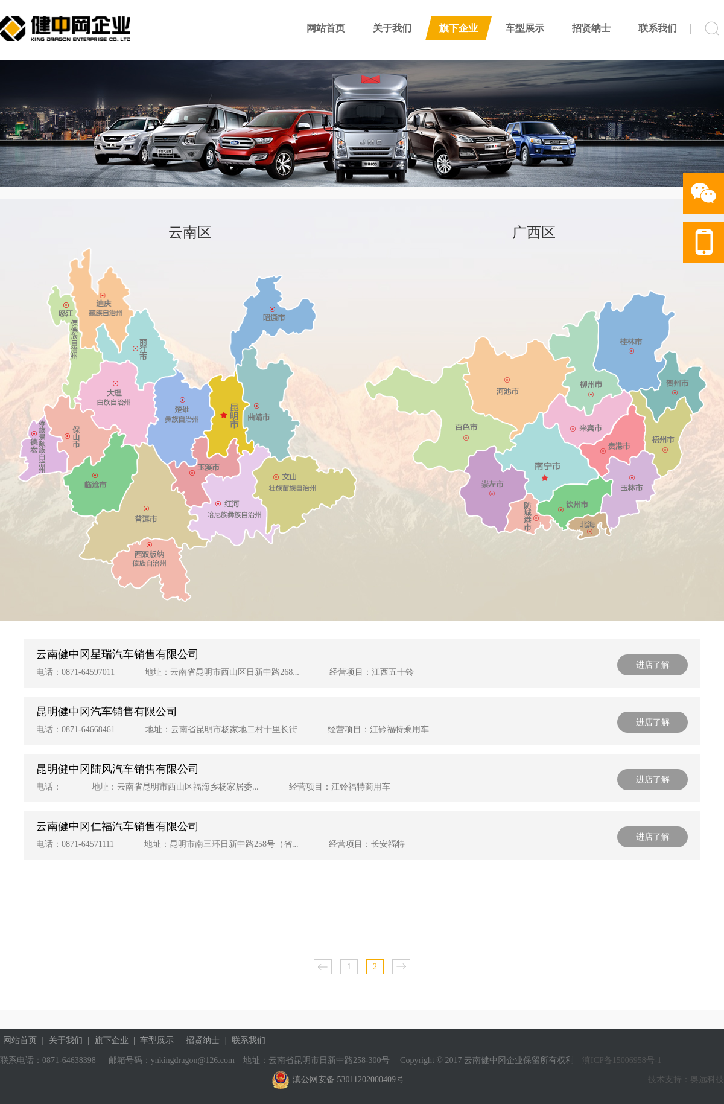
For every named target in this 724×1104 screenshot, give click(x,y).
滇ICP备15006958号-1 (621, 1060)
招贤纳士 (591, 28)
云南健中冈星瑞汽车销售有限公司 (117, 654)
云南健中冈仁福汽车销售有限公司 (117, 826)
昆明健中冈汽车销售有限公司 (106, 712)
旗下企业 (458, 28)
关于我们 (392, 28)
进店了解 (653, 664)
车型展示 (525, 28)
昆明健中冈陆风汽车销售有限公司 (117, 769)
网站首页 (325, 28)
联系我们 (657, 28)
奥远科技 (707, 1079)
